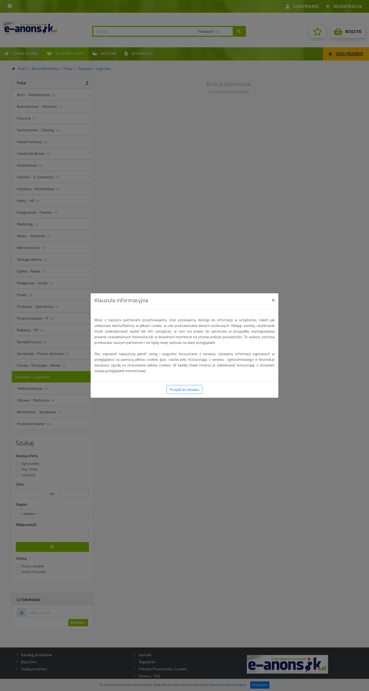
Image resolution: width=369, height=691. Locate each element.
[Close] (273, 299)
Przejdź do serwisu (184, 389)
